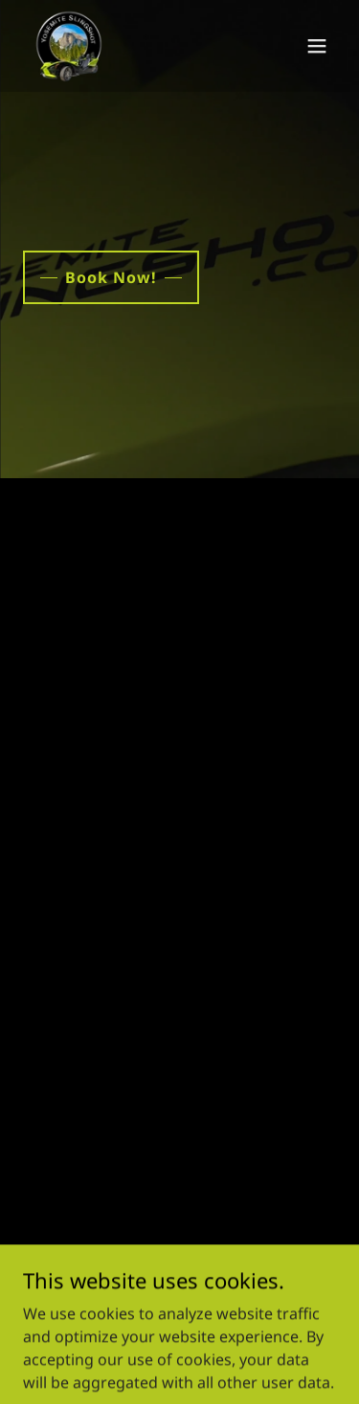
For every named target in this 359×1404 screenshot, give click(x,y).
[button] (317, 46)
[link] (69, 46)
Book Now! (111, 277)
